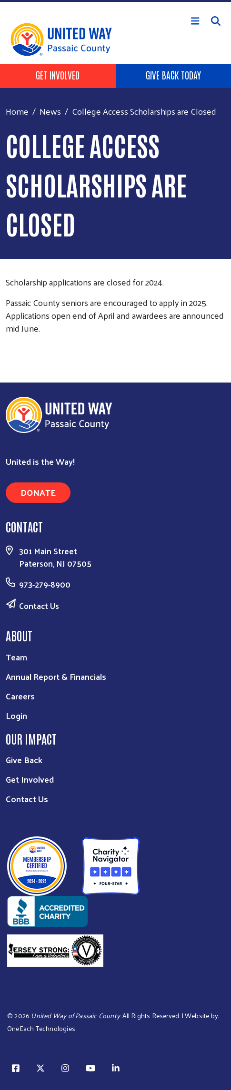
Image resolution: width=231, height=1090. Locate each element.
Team (16, 656)
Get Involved (58, 75)
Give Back (24, 759)
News (50, 111)
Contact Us (39, 606)
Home (17, 111)
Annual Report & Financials (56, 676)
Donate (38, 492)
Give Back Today (173, 75)
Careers (20, 695)
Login (16, 715)
